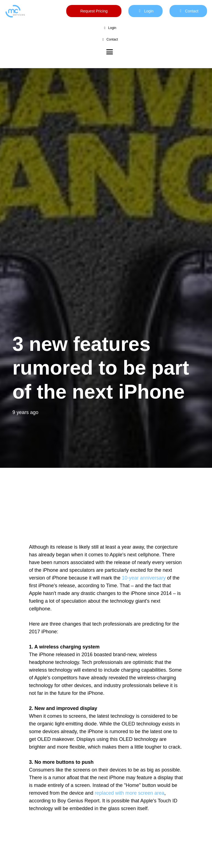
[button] (109, 51)
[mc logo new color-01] (15, 11)
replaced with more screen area (129, 793)
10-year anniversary (144, 578)
